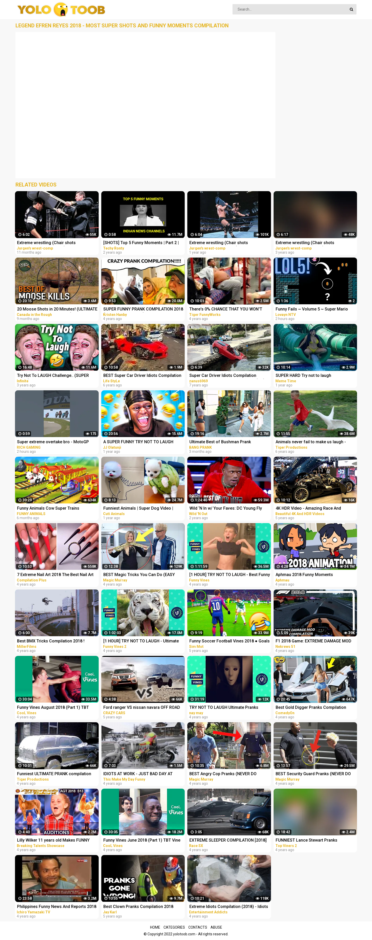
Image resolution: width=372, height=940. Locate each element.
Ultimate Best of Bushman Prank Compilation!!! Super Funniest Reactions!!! (228, 442)
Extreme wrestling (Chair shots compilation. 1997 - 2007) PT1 (305, 243)
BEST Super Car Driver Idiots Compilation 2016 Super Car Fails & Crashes (142, 376)
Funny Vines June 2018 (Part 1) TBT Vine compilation (141, 841)
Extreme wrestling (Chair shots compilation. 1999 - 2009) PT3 (46, 243)
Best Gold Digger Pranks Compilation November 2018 (311, 708)
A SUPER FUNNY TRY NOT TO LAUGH (138, 441)
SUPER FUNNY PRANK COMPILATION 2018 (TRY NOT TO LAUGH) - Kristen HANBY (143, 310)
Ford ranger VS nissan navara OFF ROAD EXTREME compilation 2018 (141, 708)
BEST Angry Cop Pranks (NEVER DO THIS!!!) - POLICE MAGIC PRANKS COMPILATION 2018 (223, 774)
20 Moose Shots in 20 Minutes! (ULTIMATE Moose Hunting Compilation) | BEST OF (57, 310)
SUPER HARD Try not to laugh (303, 375)
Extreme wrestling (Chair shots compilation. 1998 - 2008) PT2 (218, 243)
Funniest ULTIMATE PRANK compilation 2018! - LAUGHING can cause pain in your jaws (56, 774)
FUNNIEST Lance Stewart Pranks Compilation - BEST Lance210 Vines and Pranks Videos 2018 (314, 841)
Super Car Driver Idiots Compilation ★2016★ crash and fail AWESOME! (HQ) (227, 376)
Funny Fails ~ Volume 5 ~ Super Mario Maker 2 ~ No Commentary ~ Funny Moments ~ (312, 310)
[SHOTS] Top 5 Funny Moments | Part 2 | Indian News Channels (141, 243)
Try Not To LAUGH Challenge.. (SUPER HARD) (53, 376)
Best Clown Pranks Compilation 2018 (138, 906)
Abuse (216, 927)
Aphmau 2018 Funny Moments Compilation (304, 575)
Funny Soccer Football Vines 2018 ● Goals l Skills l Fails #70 (229, 641)
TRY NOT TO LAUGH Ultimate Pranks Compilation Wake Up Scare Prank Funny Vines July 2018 (227, 708)
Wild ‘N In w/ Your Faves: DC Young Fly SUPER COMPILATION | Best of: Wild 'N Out (229, 509)
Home (155, 927)
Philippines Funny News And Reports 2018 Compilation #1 (56, 907)
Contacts (197, 927)
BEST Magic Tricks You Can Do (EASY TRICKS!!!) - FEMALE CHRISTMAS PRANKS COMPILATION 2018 (142, 575)
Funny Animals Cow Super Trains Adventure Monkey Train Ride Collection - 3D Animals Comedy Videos (56, 509)
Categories (174, 927)
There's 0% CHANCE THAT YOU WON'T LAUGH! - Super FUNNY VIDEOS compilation (225, 310)
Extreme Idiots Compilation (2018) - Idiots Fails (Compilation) (228, 907)
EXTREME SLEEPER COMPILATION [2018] (228, 840)
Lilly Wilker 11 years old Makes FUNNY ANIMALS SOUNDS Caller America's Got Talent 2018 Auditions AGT (54, 841)
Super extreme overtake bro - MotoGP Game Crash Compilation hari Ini (53, 442)
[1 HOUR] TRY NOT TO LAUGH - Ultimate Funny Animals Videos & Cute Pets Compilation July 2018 (141, 641)
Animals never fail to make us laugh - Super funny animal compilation (311, 442)
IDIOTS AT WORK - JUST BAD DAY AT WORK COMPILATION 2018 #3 (138, 774)
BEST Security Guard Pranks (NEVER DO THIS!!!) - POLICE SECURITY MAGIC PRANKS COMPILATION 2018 (313, 774)
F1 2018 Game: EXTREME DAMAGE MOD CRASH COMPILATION (313, 641)
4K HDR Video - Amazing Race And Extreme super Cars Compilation (308, 509)
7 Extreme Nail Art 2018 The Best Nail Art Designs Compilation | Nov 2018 (55, 575)
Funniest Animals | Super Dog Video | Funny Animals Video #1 (138, 509)
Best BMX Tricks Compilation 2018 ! (50, 641)
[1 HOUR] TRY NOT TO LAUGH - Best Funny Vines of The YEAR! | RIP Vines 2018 (229, 575)
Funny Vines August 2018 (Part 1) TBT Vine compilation (53, 708)
